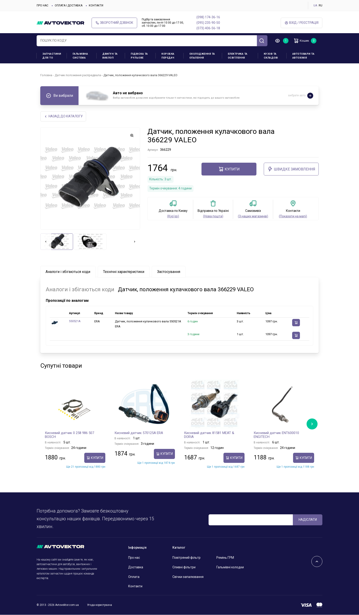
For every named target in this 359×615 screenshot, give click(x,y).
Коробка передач (167, 55)
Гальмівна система (80, 55)
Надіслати (308, 520)
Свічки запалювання (188, 577)
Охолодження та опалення (202, 55)
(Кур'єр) (173, 216)
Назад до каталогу (63, 117)
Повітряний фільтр (186, 558)
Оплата (133, 577)
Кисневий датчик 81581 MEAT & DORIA (209, 435)
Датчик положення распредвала (78, 75)
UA (315, 5)
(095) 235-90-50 (208, 22)
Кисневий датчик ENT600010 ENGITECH (276, 435)
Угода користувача (99, 605)
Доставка (135, 567)
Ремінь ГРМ (225, 558)
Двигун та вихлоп (110, 55)
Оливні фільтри (184, 567)
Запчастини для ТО (51, 55)
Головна (46, 75)
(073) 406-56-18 (208, 28)
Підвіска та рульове (139, 55)
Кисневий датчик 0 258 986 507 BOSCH (69, 435)
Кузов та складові (271, 55)
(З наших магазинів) (253, 216)
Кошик (303, 40)
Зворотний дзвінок (114, 23)
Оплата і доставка (68, 5)
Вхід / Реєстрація (301, 23)
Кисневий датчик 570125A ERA (138, 433)
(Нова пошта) (213, 216)
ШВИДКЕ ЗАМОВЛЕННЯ (291, 169)
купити (229, 169)
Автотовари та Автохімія (303, 55)
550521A (75, 321)
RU (320, 5)
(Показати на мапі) (293, 216)
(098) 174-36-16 (208, 17)
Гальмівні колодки (230, 567)
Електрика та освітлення (237, 55)
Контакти (96, 5)
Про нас (42, 5)
